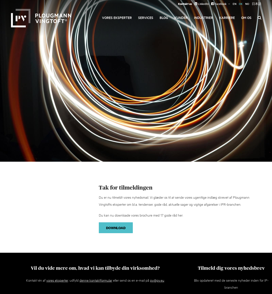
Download (116, 227)
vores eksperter (57, 280)
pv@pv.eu (157, 280)
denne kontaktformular (95, 280)
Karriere (227, 17)
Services (145, 17)
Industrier (203, 17)
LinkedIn (201, 4)
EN (234, 4)
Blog (164, 17)
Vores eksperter (117, 17)
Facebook (219, 4)
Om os (246, 17)
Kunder (181, 17)
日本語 (256, 4)
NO (247, 4)
